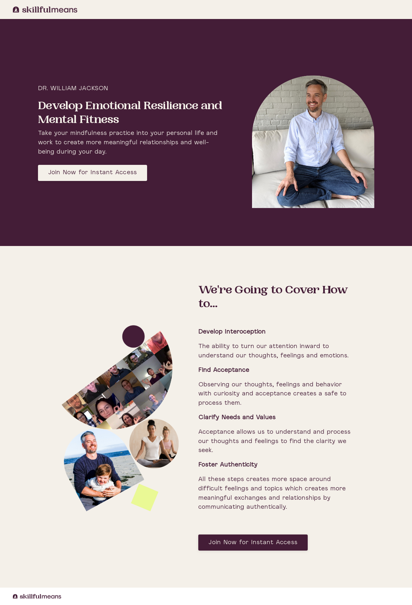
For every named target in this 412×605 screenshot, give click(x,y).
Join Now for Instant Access (92, 172)
